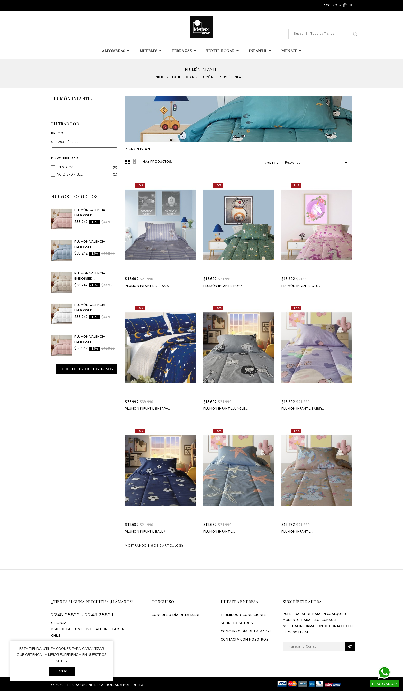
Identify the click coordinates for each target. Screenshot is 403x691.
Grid (128, 161)
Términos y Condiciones (244, 615)
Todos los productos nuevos (86, 369)
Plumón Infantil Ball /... (146, 532)
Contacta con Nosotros (245, 639)
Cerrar (61, 671)
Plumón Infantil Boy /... (223, 286)
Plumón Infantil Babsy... (303, 409)
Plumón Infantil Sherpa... (148, 409)
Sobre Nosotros (237, 623)
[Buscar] (324, 34)
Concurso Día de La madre (177, 615)
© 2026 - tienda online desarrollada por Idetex (97, 685)
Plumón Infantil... (219, 532)
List (136, 161)
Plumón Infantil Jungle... (225, 409)
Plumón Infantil (71, 98)
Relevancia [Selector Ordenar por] (317, 162)
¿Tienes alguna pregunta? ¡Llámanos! (92, 601)
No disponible (70, 174)
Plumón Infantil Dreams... (148, 286)
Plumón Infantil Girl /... (302, 286)
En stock (65, 167)
